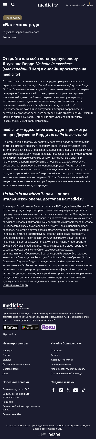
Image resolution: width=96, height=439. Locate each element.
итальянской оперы (15, 284)
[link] (10, 327)
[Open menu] (5, 4)
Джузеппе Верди (12, 31)
